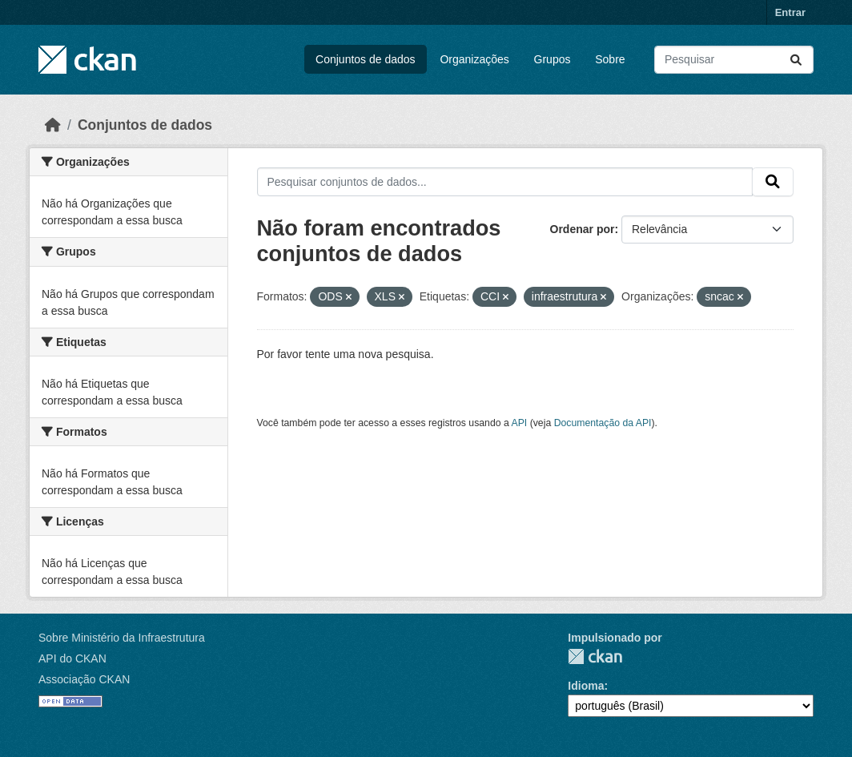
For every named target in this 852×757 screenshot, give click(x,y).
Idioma (586, 685)
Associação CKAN (84, 679)
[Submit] (796, 60)
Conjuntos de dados (365, 59)
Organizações (474, 59)
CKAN (595, 656)
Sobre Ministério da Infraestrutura (121, 637)
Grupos (552, 59)
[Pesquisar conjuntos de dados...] (734, 60)
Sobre (610, 59)
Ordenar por (582, 229)
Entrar (790, 12)
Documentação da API (603, 423)
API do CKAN (72, 658)
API (520, 423)
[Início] (53, 125)
